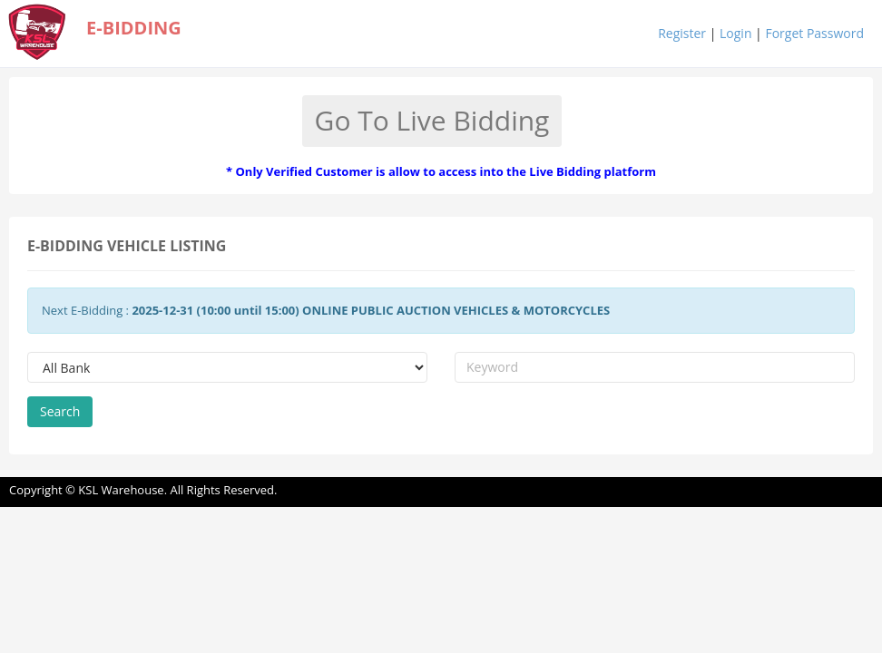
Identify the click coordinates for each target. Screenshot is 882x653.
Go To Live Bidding (432, 120)
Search (60, 411)
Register (682, 33)
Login (735, 33)
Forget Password (814, 33)
